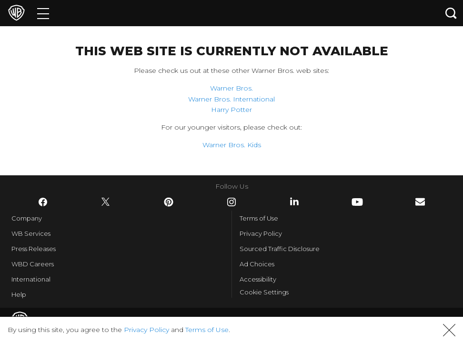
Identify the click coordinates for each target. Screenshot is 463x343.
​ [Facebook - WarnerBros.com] (43, 202)
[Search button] (451, 13)
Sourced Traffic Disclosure (280, 248)
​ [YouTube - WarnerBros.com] (357, 202)
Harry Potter (231, 109)
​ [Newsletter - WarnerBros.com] (420, 201)
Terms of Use (259, 218)
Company (26, 218)
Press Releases (33, 248)
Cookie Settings (264, 292)
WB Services (30, 233)
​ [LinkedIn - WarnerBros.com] (294, 201)
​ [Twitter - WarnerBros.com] (105, 202)
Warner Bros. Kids (231, 145)
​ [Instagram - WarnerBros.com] (231, 202)
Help (18, 294)
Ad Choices (257, 264)
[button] (449, 330)
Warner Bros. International (231, 99)
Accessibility (258, 279)
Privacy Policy (261, 233)
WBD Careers (32, 264)
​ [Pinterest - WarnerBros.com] (168, 202)
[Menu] (43, 13)
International (30, 279)
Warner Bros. (231, 88)
